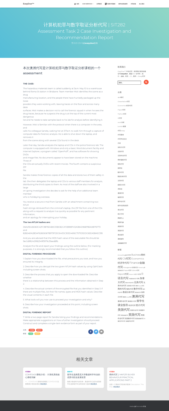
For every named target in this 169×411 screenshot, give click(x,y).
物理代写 (121, 197)
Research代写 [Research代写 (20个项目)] (133, 274)
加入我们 (141, 4)
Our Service (87, 4)
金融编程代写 (122, 243)
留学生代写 (121, 201)
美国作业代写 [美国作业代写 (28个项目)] (134, 310)
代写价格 (133, 4)
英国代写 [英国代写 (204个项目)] (134, 314)
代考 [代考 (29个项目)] (137, 278)
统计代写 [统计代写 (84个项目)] (140, 305)
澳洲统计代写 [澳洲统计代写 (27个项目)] (132, 301)
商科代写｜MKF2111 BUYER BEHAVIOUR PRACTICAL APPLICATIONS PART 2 (122, 377)
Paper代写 (121, 110)
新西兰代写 (121, 185)
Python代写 (122, 114)
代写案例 (32, 330)
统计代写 (121, 214)
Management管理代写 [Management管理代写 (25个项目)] (130, 267)
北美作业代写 (122, 156)
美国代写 (121, 226)
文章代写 (121, 181)
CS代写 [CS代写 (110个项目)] (126, 258)
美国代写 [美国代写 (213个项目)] (124, 309)
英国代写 (121, 231)
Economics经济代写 (125, 106)
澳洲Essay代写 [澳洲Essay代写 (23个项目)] (127, 297)
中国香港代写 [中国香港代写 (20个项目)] (132, 278)
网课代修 (121, 222)
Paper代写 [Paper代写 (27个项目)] (127, 270)
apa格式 (121, 97)
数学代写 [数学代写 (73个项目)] (138, 288)
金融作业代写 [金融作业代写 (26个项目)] (130, 321)
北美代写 (121, 151)
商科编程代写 (122, 160)
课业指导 (121, 235)
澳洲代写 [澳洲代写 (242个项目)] (138, 296)
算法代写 (121, 210)
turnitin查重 (122, 126)
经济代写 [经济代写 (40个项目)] (131, 305)
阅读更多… (44, 384)
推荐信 (120, 168)
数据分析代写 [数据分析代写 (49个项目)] (129, 292)
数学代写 (121, 172)
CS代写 (30, 333)
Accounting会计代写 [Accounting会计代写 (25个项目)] (124, 255)
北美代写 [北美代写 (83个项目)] (138, 282)
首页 (76, 4)
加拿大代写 (121, 147)
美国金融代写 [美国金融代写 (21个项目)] (124, 315)
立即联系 (99, 4)
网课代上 (121, 218)
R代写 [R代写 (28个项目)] (139, 274)
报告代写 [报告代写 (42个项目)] (129, 289)
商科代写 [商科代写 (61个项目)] (122, 289)
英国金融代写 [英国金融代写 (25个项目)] (139, 318)
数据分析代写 (122, 176)
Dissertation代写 (124, 101)
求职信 (120, 189)
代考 (119, 143)
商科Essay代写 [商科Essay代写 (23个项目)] (140, 286)
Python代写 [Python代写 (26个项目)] (135, 270)
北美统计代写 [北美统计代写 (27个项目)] (131, 286)
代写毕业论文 (122, 139)
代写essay (121, 131)
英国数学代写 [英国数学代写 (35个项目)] (130, 318)
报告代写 (121, 164)
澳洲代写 (39, 330)
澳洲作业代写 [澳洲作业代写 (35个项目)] (122, 301)
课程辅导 (121, 239)
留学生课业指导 (123, 4)
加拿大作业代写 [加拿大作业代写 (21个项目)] (129, 282)
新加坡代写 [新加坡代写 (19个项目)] (138, 292)
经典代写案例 (110, 4)
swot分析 (121, 122)
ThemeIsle (139, 406)
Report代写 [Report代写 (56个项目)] (123, 274)
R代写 (120, 118)
